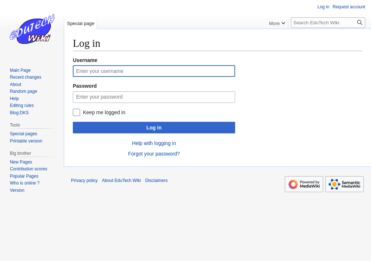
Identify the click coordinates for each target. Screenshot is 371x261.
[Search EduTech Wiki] (328, 22)
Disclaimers (156, 180)
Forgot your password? (154, 154)
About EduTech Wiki (121, 180)
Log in (154, 127)
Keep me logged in (104, 112)
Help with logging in (154, 143)
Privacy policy (84, 180)
